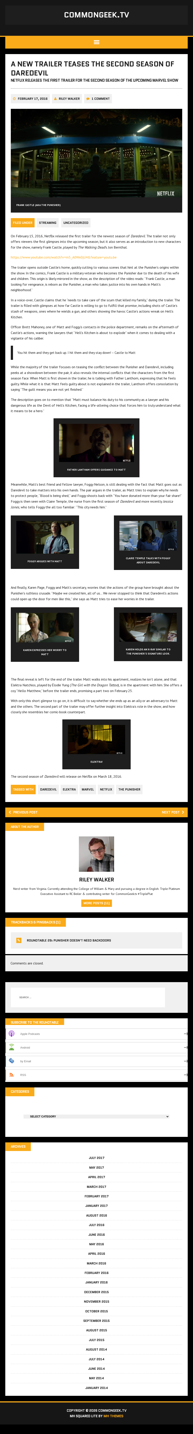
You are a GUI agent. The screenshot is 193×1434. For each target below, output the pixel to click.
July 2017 (96, 1167)
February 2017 (97, 1205)
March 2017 (96, 1196)
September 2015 (96, 1330)
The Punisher (132, 798)
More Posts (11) (97, 912)
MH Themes (114, 1425)
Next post (172, 820)
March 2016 (96, 1272)
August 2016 (96, 1225)
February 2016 (97, 1282)
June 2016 (96, 1244)
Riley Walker (69, 107)
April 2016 (96, 1263)
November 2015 (96, 1311)
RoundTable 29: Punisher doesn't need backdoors (69, 949)
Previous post (24, 820)
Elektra (69, 798)
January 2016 (96, 1291)
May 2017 (96, 1177)
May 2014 (96, 1387)
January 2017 (96, 1215)
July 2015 (96, 1349)
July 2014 (96, 1368)
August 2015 (96, 1339)
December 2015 (96, 1301)
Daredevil (48, 798)
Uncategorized (76, 231)
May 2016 (96, 1253)
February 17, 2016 (33, 107)
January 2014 (96, 1397)
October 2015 (96, 1320)
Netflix (108, 798)
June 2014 (96, 1378)
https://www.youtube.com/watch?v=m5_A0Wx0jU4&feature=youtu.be (64, 265)
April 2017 (96, 1186)
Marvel (89, 798)
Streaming (48, 231)
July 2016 (96, 1234)
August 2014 (96, 1359)
